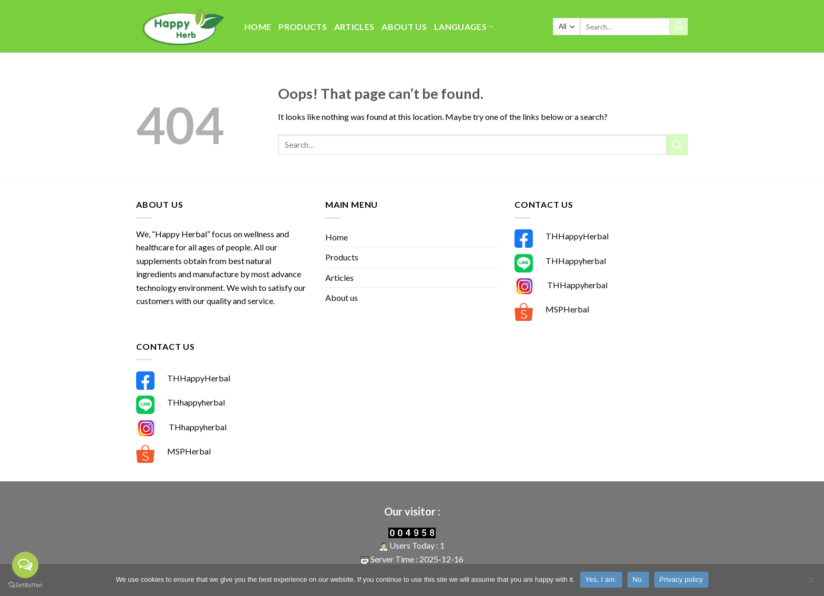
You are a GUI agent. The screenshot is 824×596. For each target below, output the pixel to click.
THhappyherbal (196, 402)
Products (303, 27)
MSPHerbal (567, 309)
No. (638, 579)
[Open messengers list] (25, 565)
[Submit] (679, 27)
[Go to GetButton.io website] (25, 585)
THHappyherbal (575, 261)
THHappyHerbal (577, 236)
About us (404, 27)
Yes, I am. (601, 579)
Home (257, 27)
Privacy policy (681, 579)
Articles (354, 27)
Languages (463, 27)
